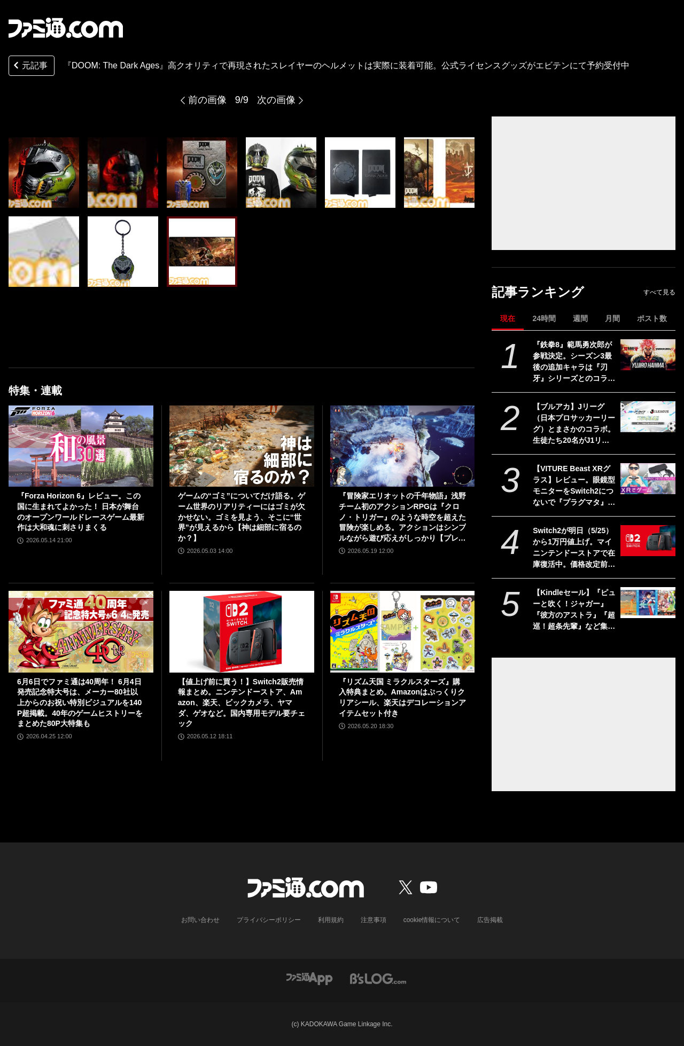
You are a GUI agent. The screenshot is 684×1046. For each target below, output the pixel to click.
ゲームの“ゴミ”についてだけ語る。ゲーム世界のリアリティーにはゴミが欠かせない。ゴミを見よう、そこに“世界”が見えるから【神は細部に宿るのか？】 (241, 516)
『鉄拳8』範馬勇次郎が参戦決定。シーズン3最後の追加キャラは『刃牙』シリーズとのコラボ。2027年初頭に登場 (572, 362)
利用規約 (331, 920)
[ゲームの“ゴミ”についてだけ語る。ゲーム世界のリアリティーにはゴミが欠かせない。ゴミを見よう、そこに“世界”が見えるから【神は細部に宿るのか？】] (241, 446)
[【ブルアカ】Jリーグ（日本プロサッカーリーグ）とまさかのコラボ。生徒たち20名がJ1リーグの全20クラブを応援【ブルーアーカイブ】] (647, 416)
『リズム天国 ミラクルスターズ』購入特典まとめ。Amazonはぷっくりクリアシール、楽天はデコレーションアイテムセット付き (402, 697)
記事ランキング (538, 292)
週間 (580, 318)
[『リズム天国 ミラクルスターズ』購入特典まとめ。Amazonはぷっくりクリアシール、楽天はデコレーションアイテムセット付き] (402, 631)
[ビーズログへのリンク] (378, 977)
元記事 (29, 66)
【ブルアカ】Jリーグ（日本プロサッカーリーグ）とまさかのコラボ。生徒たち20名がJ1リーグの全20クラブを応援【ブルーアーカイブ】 (574, 424)
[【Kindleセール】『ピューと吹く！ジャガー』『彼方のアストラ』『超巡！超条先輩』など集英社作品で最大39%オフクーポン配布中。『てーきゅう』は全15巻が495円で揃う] (647, 602)
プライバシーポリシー (269, 920)
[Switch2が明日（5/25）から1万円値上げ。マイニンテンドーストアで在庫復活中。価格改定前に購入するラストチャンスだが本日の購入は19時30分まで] (647, 540)
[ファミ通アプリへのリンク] (309, 977)
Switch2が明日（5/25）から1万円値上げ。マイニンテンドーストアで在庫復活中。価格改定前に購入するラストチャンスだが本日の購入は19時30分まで (574, 548)
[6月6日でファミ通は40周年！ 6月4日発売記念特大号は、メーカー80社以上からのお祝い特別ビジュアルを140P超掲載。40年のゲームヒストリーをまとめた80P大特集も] (81, 631)
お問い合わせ (200, 920)
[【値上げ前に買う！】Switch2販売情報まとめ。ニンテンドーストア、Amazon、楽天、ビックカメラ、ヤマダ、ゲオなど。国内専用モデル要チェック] (241, 631)
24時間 (544, 318)
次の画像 (276, 100)
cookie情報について (432, 920)
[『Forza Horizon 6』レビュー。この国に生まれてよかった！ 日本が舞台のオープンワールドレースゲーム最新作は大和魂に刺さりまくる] (81, 446)
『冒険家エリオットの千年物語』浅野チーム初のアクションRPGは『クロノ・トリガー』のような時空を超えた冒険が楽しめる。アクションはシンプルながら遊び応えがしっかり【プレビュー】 (402, 517)
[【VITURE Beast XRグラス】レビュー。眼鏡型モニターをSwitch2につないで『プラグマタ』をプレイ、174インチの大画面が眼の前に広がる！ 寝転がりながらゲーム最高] (647, 478)
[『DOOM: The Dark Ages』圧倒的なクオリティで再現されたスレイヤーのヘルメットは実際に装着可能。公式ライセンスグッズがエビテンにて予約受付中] (44, 172)
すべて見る (659, 292)
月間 (612, 318)
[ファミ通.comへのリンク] (66, 28)
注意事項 (373, 920)
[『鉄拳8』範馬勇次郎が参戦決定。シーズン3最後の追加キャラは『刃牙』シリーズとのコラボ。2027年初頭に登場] (647, 354)
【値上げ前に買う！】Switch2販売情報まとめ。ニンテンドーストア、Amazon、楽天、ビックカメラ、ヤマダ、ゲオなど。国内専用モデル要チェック (241, 702)
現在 (507, 318)
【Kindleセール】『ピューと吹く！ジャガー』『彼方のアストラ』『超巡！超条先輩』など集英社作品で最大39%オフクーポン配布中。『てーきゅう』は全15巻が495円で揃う (574, 610)
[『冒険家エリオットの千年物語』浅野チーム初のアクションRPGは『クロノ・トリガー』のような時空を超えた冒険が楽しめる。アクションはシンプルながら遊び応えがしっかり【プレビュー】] (402, 446)
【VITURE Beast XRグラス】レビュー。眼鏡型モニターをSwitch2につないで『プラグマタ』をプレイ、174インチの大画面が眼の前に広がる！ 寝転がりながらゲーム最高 (574, 486)
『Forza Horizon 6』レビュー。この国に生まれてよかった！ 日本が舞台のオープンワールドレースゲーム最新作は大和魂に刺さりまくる (80, 511)
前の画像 (207, 100)
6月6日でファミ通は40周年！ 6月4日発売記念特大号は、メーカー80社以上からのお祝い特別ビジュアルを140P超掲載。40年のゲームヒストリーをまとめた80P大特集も (80, 702)
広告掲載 (490, 920)
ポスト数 (652, 318)
